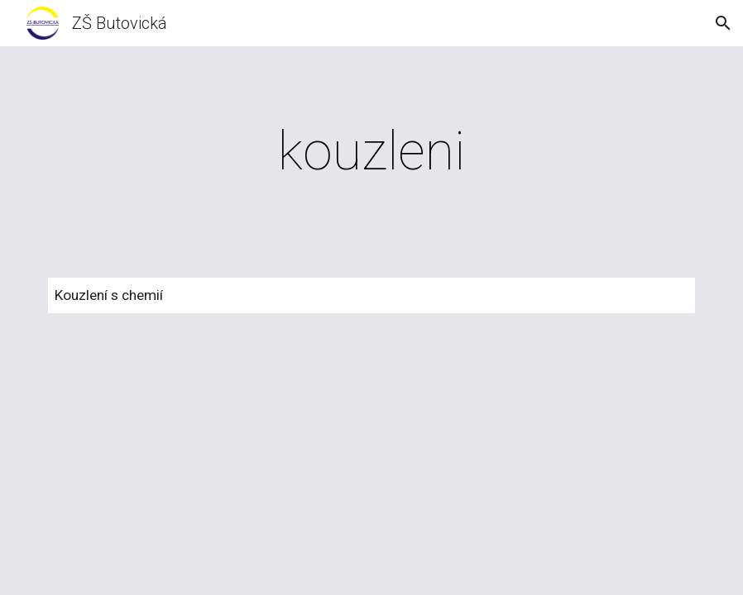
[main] (371, 152)
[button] (723, 23)
